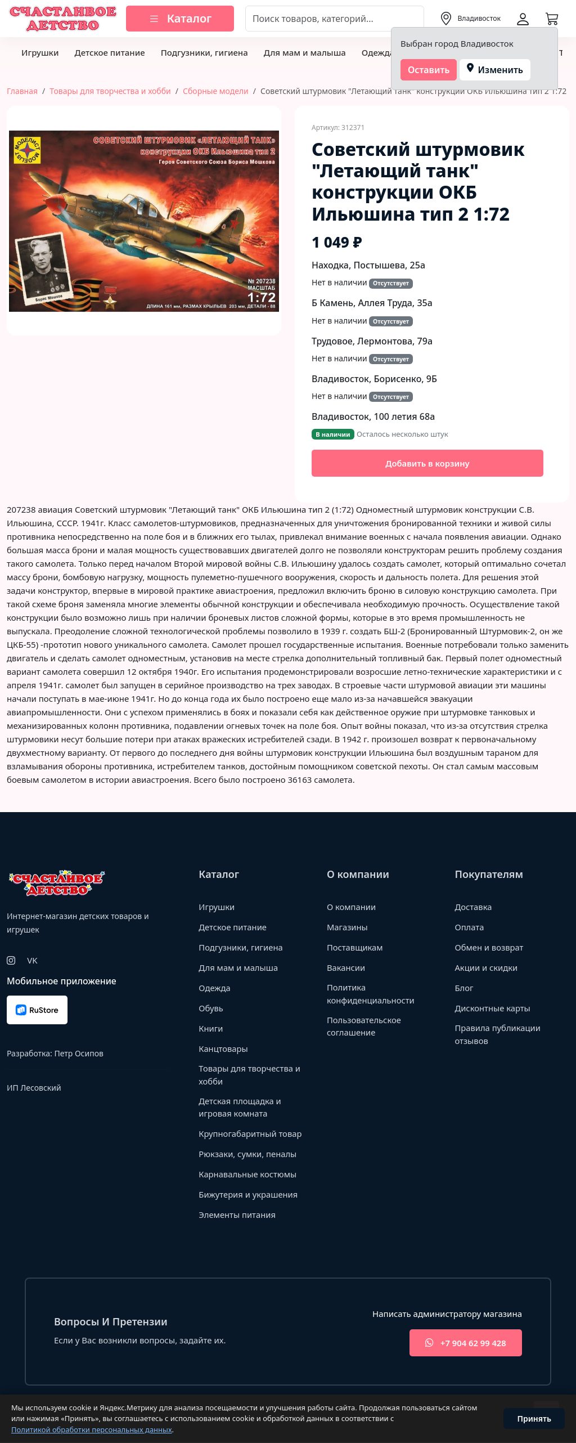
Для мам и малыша (305, 52)
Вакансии (346, 968)
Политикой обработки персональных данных (91, 1429)
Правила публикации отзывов (498, 1035)
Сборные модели (216, 91)
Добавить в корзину (427, 463)
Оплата (469, 927)
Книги (211, 1028)
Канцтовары (224, 1049)
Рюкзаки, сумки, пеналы (248, 1154)
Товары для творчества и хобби (110, 91)
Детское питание (109, 52)
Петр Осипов (78, 1053)
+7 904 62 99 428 (464, 1343)
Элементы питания (238, 1215)
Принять (534, 1418)
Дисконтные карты (493, 1008)
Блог (464, 988)
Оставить (429, 70)
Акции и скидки (486, 968)
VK (32, 960)
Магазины (347, 927)
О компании (352, 907)
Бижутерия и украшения (249, 1194)
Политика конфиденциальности (371, 994)
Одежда (378, 52)
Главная (22, 91)
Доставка (473, 907)
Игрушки (39, 52)
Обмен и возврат (489, 947)
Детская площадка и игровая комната (240, 1108)
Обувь (211, 1008)
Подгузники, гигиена (204, 52)
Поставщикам (355, 947)
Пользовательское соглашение (364, 1027)
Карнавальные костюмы (248, 1174)
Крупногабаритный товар (251, 1134)
